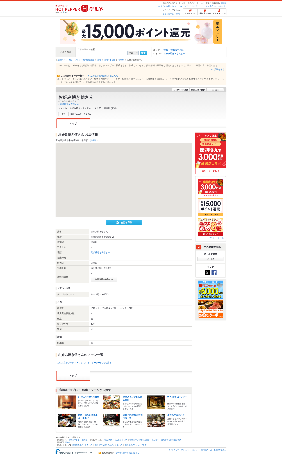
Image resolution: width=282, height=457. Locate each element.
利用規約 (204, 450)
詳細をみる (219, 69)
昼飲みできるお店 (176, 415)
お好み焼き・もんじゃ (174, 53)
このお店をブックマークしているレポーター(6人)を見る (84, 362)
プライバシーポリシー (190, 450)
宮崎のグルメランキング (82, 445)
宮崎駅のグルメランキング (136, 445)
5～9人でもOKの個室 (88, 397)
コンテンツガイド (190, 6)
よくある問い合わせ (169, 6)
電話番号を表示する (69, 104)
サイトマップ (173, 450)
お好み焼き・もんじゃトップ (115, 440)
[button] (124, 176)
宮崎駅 (223, 3)
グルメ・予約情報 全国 (84, 60)
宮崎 (165, 50)
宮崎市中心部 (176, 50)
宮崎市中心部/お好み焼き (171, 440)
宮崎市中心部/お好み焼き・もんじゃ (144, 440)
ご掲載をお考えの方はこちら (104, 75)
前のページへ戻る (65, 60)
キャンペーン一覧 (216, 238)
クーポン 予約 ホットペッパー (214, 6)
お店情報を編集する (104, 279)
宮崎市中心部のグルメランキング (108, 445)
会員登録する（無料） (172, 14)
